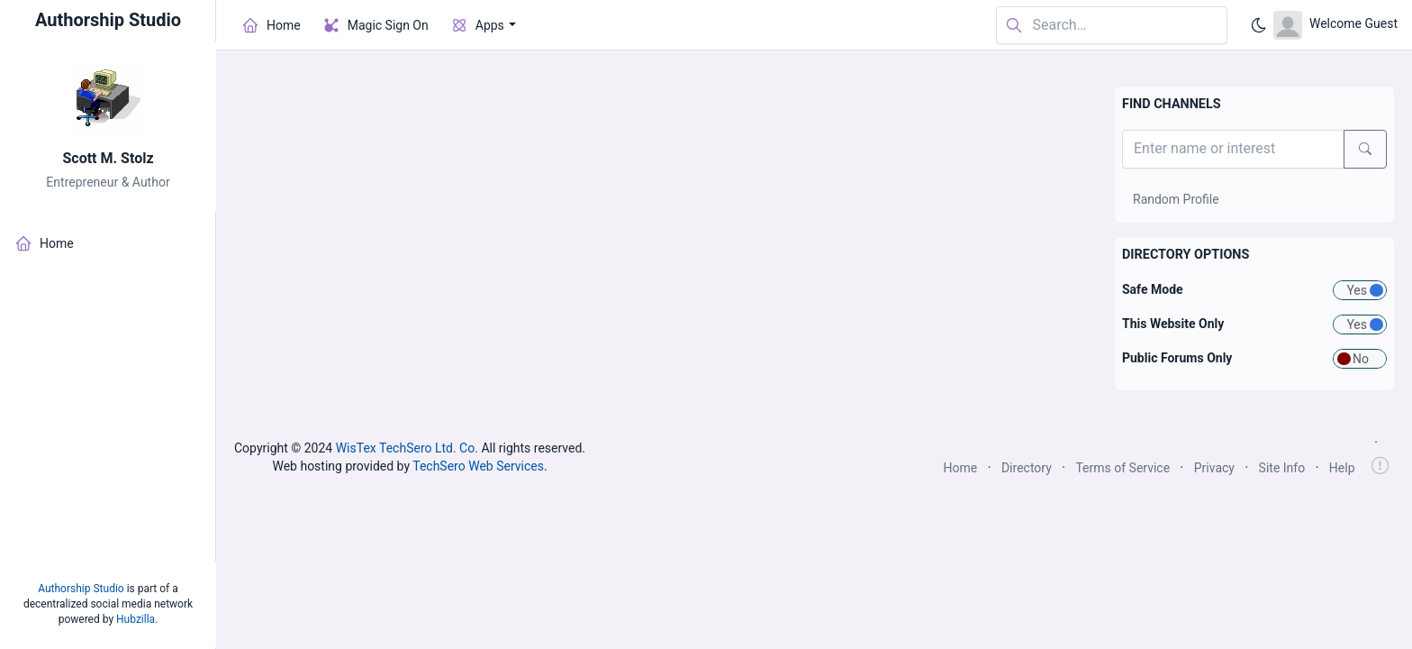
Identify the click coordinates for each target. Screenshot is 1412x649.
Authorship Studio (80, 588)
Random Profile (1176, 199)
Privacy (1214, 468)
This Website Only (1173, 323)
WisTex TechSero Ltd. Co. (407, 448)
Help (1342, 468)
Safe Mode (1152, 289)
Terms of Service (1122, 468)
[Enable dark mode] (1259, 25)
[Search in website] (1111, 25)
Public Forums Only (1177, 358)
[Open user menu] (1335, 25)
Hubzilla (135, 619)
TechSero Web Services (478, 466)
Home (961, 468)
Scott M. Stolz (107, 158)
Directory (1026, 468)
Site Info (1282, 468)
